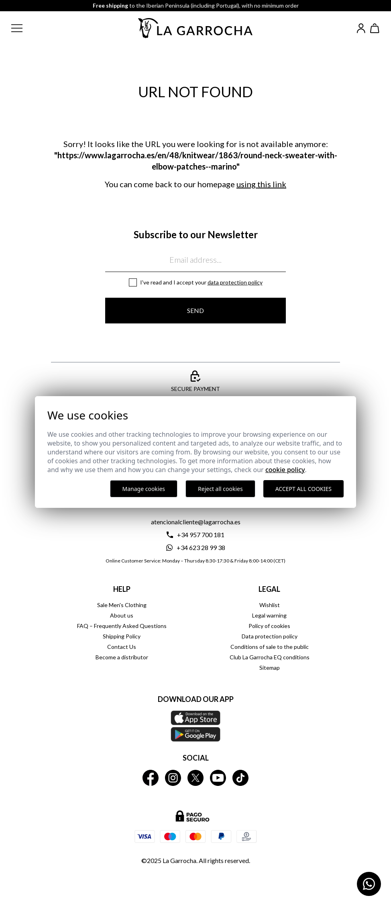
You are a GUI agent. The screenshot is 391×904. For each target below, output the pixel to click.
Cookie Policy (285, 469)
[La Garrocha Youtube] (218, 778)
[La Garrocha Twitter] (195, 778)
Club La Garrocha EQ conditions (270, 657)
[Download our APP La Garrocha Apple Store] (195, 726)
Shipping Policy (122, 636)
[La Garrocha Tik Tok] (240, 778)
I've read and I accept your (201, 282)
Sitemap (269, 667)
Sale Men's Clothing (122, 604)
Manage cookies (143, 489)
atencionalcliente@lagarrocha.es (195, 522)
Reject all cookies (220, 489)
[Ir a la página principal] (195, 28)
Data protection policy (235, 282)
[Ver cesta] (375, 28)
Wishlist (269, 604)
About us (121, 615)
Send (195, 310)
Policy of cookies (269, 625)
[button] (23, 28)
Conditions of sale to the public (269, 646)
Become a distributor (122, 657)
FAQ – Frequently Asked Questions (122, 625)
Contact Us (121, 646)
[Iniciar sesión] (361, 28)
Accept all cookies (303, 489)
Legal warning (269, 615)
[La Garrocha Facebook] (151, 778)
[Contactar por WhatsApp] (369, 884)
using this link (261, 184)
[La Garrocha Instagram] (173, 778)
